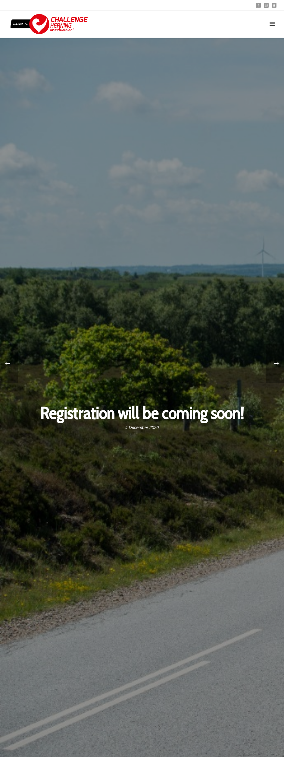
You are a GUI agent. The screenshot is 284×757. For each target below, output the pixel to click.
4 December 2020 (142, 427)
